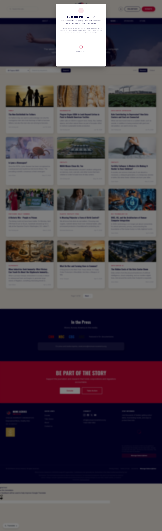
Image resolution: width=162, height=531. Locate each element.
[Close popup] (102, 8)
